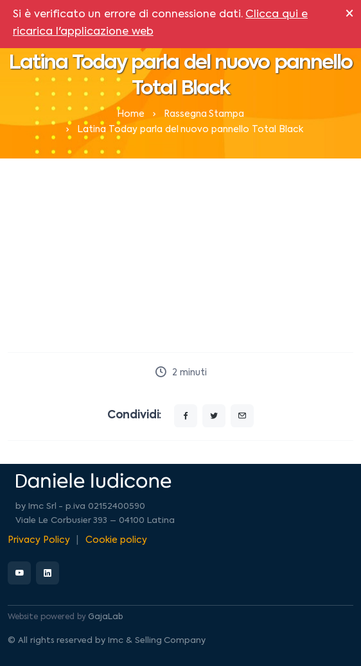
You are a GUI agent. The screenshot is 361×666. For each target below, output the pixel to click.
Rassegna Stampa (204, 114)
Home (131, 114)
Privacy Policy (39, 540)
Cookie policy (116, 540)
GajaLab (105, 617)
